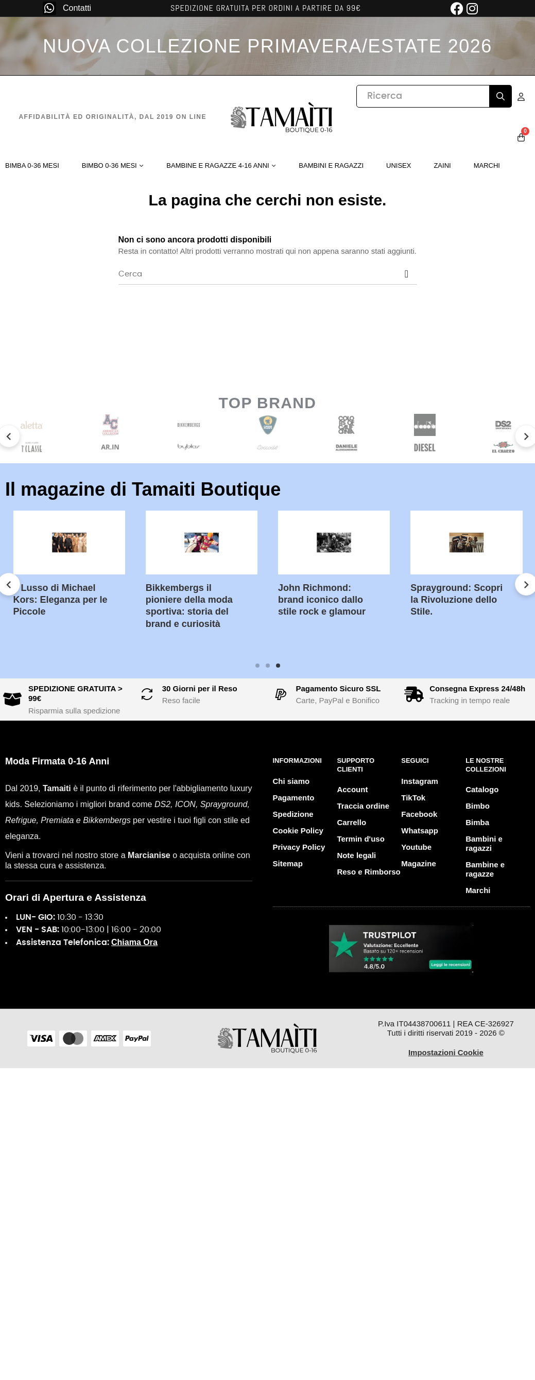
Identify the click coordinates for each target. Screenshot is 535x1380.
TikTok (413, 797)
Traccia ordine (363, 805)
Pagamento (294, 797)
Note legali (356, 855)
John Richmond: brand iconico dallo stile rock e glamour (322, 600)
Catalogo (481, 789)
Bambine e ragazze (485, 869)
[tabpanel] (334, 572)
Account (352, 789)
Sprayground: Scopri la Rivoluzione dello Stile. (456, 600)
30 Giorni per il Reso (199, 688)
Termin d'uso (360, 838)
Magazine (418, 863)
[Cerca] (267, 274)
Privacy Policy (299, 847)
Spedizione (293, 814)
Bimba (477, 822)
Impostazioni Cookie (446, 1052)
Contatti (77, 8)
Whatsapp (419, 830)
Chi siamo (291, 781)
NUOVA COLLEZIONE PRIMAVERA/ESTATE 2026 (267, 46)
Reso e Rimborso (368, 871)
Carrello (351, 822)
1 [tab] (257, 665)
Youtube (416, 847)
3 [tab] (278, 665)
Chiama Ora (134, 942)
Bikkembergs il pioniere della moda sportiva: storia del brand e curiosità (189, 606)
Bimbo (477, 805)
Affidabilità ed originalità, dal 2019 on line (112, 116)
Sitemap (288, 863)
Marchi (477, 890)
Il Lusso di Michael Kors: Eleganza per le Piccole (60, 600)
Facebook (419, 814)
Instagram (419, 781)
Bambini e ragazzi (484, 843)
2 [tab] (268, 665)
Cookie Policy (298, 830)
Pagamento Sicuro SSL (338, 688)
